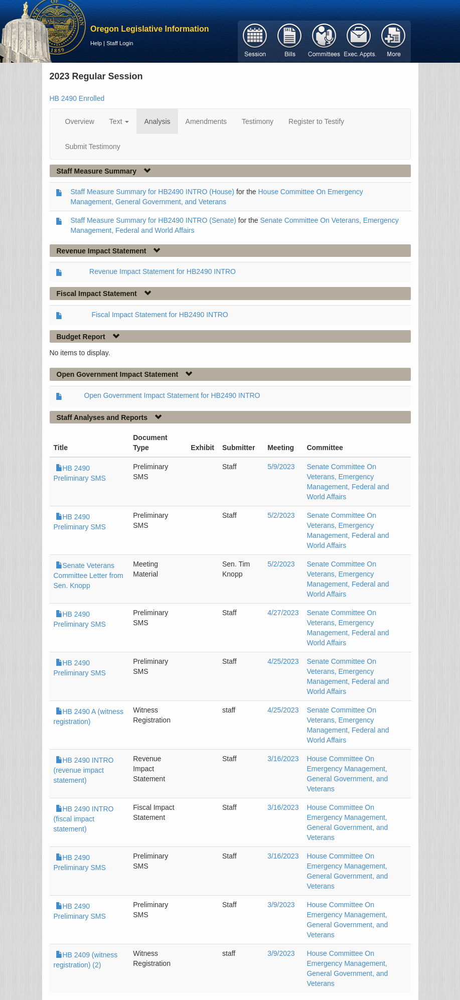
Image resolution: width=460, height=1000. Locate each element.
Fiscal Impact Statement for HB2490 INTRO (159, 315)
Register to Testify (316, 121)
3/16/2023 (282, 759)
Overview (79, 121)
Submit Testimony (92, 146)
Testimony (257, 121)
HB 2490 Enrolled (77, 98)
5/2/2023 (281, 515)
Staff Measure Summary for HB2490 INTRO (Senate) (153, 220)
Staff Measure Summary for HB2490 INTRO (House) (153, 192)
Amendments (206, 121)
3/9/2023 (281, 905)
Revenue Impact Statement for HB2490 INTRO (162, 271)
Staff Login (119, 43)
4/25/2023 (282, 661)
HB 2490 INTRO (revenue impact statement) (84, 770)
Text (119, 121)
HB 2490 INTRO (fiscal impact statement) (84, 819)
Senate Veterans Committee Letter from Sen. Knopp (88, 575)
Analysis (157, 121)
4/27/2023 (282, 613)
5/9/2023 (281, 467)
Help (96, 43)
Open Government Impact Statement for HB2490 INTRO (172, 395)
